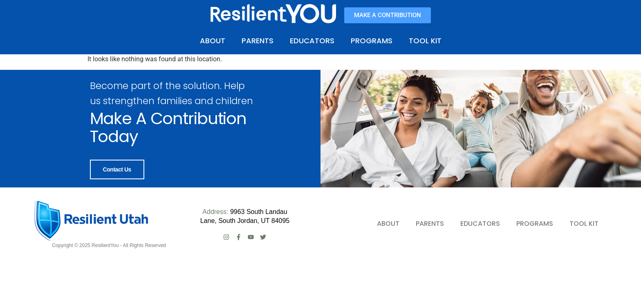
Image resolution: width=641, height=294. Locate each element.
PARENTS (257, 41)
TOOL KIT (425, 41)
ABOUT (212, 41)
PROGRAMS (371, 41)
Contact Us (117, 169)
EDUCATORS (312, 41)
